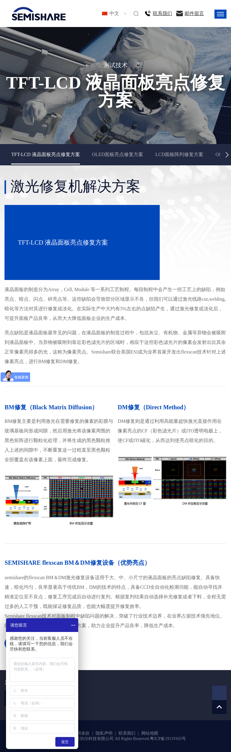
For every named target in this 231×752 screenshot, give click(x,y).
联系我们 (162, 13)
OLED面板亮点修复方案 (117, 154)
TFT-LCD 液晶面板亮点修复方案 (45, 154)
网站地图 (149, 733)
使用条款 (82, 733)
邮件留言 (194, 13)
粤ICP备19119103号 (168, 738)
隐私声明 (105, 733)
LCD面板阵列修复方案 (179, 154)
